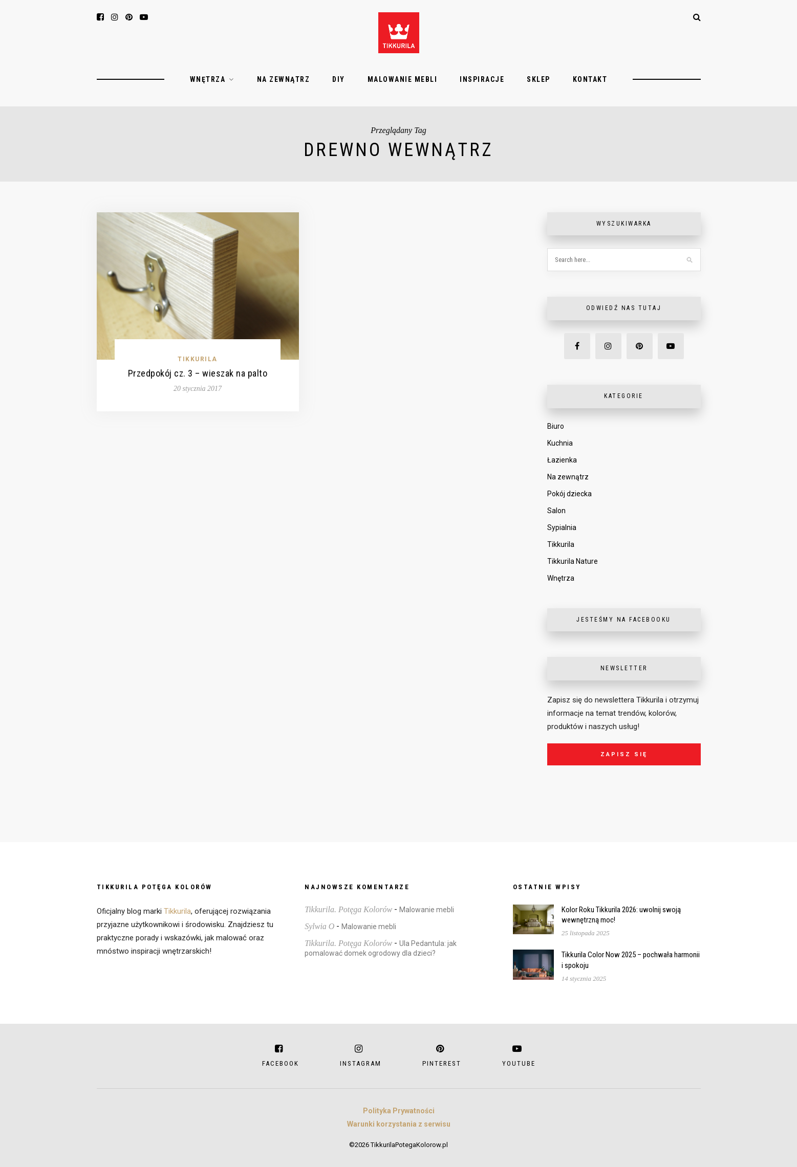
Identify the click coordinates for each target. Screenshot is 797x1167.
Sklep (538, 79)
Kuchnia (560, 443)
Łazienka (562, 460)
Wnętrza (208, 79)
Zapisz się (624, 754)
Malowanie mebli (403, 79)
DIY (338, 79)
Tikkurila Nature (572, 561)
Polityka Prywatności (399, 1111)
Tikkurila (198, 359)
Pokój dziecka (569, 494)
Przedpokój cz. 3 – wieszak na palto (198, 373)
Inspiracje (482, 79)
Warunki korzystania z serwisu (398, 1124)
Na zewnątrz (283, 79)
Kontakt (590, 79)
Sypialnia (561, 527)
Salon (556, 511)
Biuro (555, 426)
